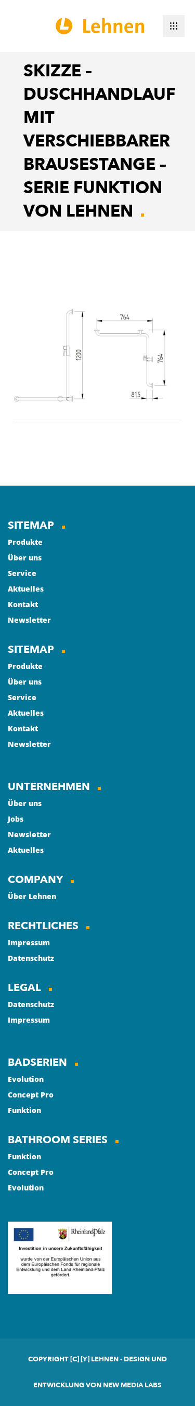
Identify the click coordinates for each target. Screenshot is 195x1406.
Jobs (15, 819)
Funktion (24, 1110)
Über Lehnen (32, 896)
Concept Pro (31, 1095)
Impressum (29, 942)
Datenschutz (31, 958)
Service (22, 573)
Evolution (26, 1079)
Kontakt (23, 604)
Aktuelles (26, 589)
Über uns (25, 558)
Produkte (25, 542)
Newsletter (29, 620)
